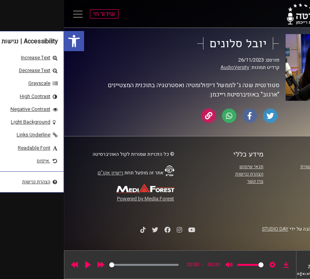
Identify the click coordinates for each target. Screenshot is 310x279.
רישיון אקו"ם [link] (46, 172)
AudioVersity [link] (171, 67)
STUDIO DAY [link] (211, 229)
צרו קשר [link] (191, 181)
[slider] (80, 265)
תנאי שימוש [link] (188, 166)
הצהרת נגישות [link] (185, 173)
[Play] (24, 264)
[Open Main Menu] (14, 14)
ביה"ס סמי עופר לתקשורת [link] (262, 166)
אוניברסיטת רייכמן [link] (269, 173)
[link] (10, 41)
